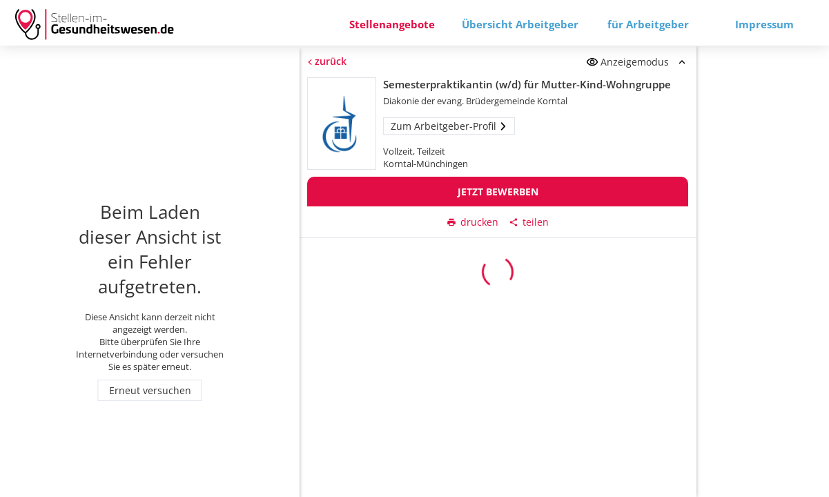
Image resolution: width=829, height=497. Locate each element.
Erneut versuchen (150, 390)
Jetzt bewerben (498, 191)
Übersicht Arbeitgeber (520, 24)
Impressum (764, 24)
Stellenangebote (392, 24)
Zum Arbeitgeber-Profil (449, 126)
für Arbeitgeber (648, 24)
